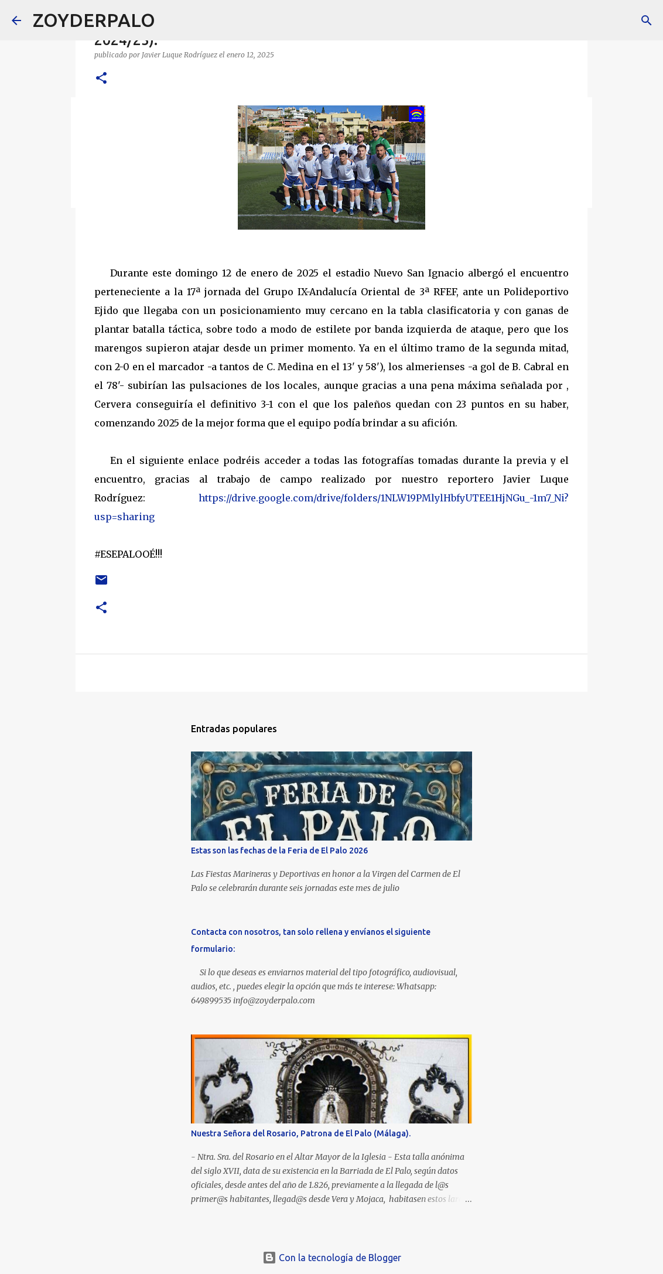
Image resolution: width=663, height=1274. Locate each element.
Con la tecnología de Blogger (331, 1257)
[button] (101, 79)
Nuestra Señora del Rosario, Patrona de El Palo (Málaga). (301, 1133)
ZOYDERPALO (94, 19)
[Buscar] (172, 20)
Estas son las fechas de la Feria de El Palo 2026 (279, 850)
